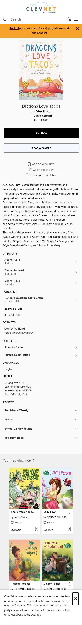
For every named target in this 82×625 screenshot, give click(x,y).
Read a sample (41, 148)
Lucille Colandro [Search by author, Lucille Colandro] (22, 517)
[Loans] (68, 20)
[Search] (5, 19)
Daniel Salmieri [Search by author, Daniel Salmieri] (43, 116)
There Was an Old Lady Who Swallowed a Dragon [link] (23, 512)
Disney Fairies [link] (51, 584)
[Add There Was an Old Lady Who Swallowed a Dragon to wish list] (36, 529)
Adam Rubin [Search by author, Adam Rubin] (42, 111)
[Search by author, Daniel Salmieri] (41, 272)
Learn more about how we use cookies (46, 610)
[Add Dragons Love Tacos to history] (42, 170)
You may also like (19, 460)
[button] (41, 133)
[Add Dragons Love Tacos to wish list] (41, 164)
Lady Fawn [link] (50, 512)
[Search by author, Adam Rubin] (41, 262)
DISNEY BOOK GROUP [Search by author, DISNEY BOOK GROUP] (58, 517)
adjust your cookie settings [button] (24, 614)
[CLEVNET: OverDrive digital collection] (41, 7)
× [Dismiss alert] (78, 28)
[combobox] (33, 19)
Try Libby (15, 28)
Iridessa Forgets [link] (20, 584)
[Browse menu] (76, 19)
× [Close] (75, 598)
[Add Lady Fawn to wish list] (69, 529)
